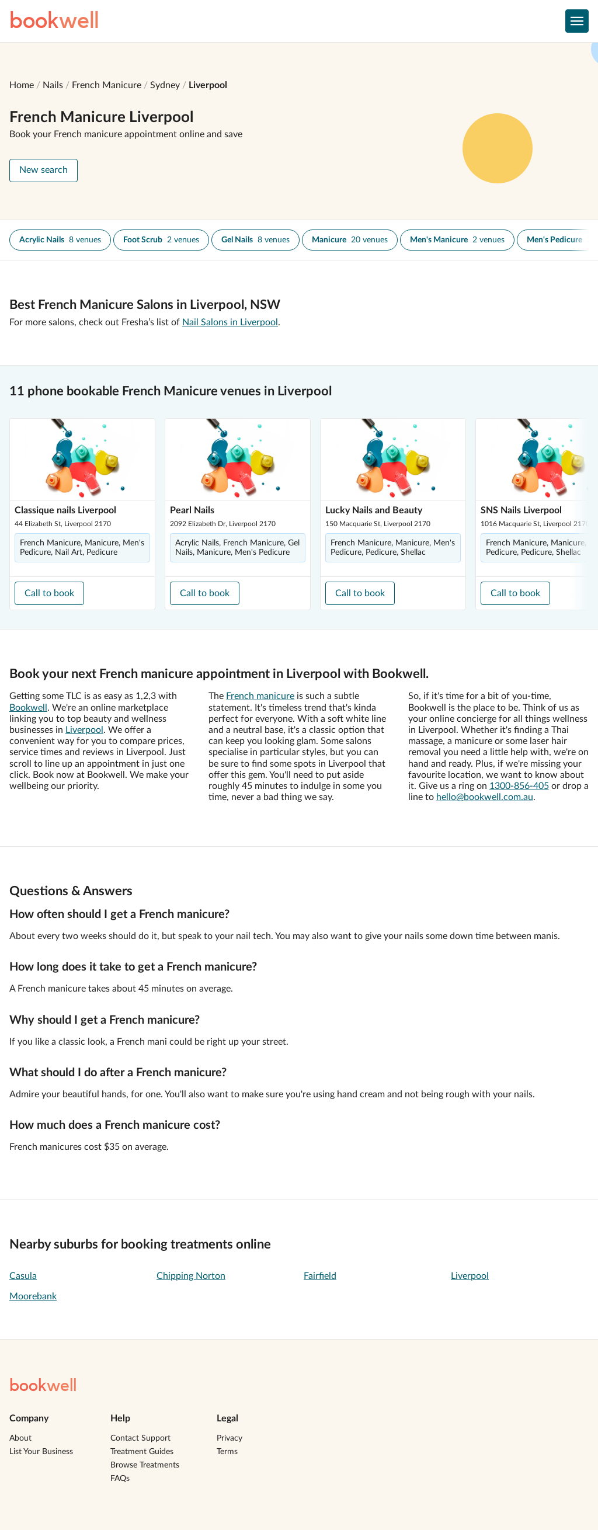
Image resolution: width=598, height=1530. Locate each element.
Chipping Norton (191, 1276)
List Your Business (41, 1452)
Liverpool (208, 85)
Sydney (165, 85)
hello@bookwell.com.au (484, 797)
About (20, 1438)
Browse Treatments (144, 1465)
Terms (227, 1452)
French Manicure (106, 85)
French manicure (260, 696)
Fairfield (320, 1276)
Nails (53, 85)
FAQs (120, 1479)
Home (21, 85)
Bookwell (28, 707)
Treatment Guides (141, 1452)
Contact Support (140, 1438)
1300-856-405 (519, 786)
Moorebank (33, 1296)
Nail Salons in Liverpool (230, 322)
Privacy (229, 1438)
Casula (23, 1276)
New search (43, 170)
